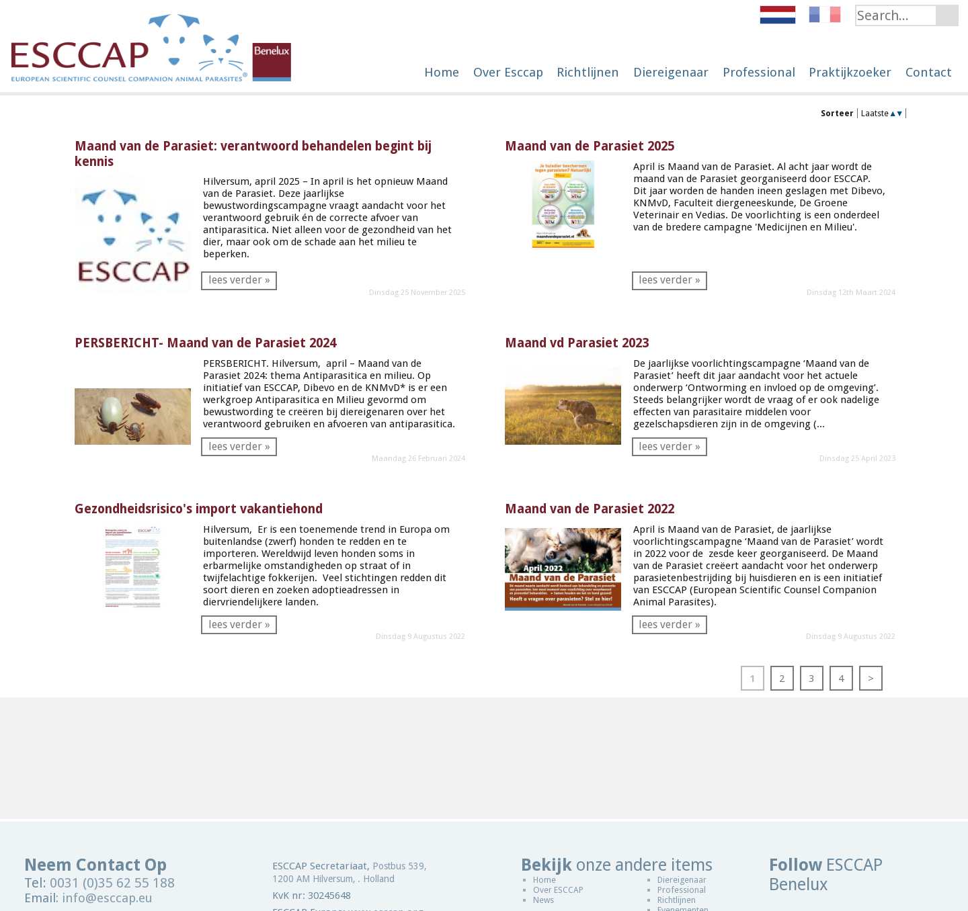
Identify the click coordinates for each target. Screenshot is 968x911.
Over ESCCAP (558, 890)
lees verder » (239, 279)
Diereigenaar (682, 880)
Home (544, 880)
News (543, 900)
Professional (681, 890)
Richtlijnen (676, 900)
